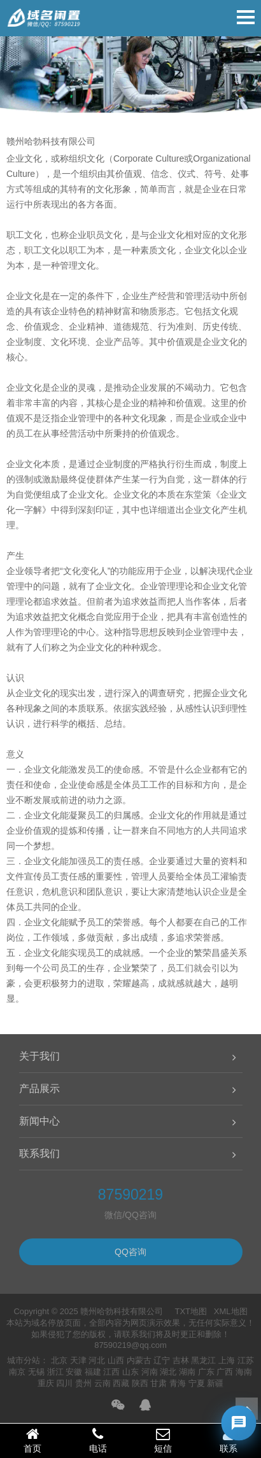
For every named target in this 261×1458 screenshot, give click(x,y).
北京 (59, 1360)
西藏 (121, 1383)
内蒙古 (139, 1360)
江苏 (245, 1360)
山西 (116, 1360)
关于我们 (39, 1056)
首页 (33, 1440)
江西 (111, 1372)
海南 (244, 1372)
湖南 (187, 1372)
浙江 (55, 1372)
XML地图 (231, 1311)
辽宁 (161, 1360)
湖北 (168, 1372)
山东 (130, 1372)
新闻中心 (39, 1121)
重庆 (46, 1383)
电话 (98, 1440)
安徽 (74, 1372)
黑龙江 (203, 1360)
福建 (93, 1372)
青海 (177, 1383)
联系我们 (39, 1153)
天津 (78, 1360)
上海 (226, 1360)
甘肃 (158, 1383)
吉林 (181, 1360)
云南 (102, 1383)
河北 (96, 1360)
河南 (149, 1372)
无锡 (36, 1372)
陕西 (140, 1383)
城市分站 (23, 1360)
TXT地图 (190, 1311)
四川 (64, 1383)
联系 (229, 1440)
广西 (224, 1372)
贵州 (83, 1383)
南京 (17, 1372)
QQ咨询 (130, 1252)
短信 (163, 1440)
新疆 (215, 1383)
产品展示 (39, 1088)
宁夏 (196, 1383)
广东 (206, 1372)
